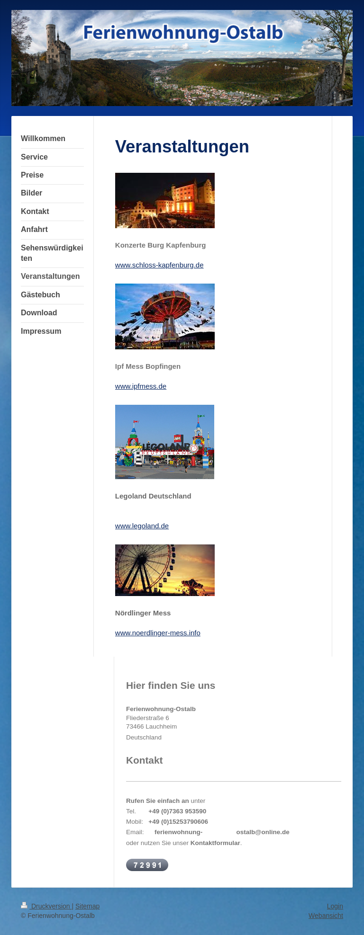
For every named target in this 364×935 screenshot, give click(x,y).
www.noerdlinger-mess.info (157, 633)
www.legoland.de (142, 526)
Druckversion (46, 906)
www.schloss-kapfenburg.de (159, 265)
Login (335, 906)
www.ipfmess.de (140, 386)
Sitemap (87, 906)
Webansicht (326, 915)
